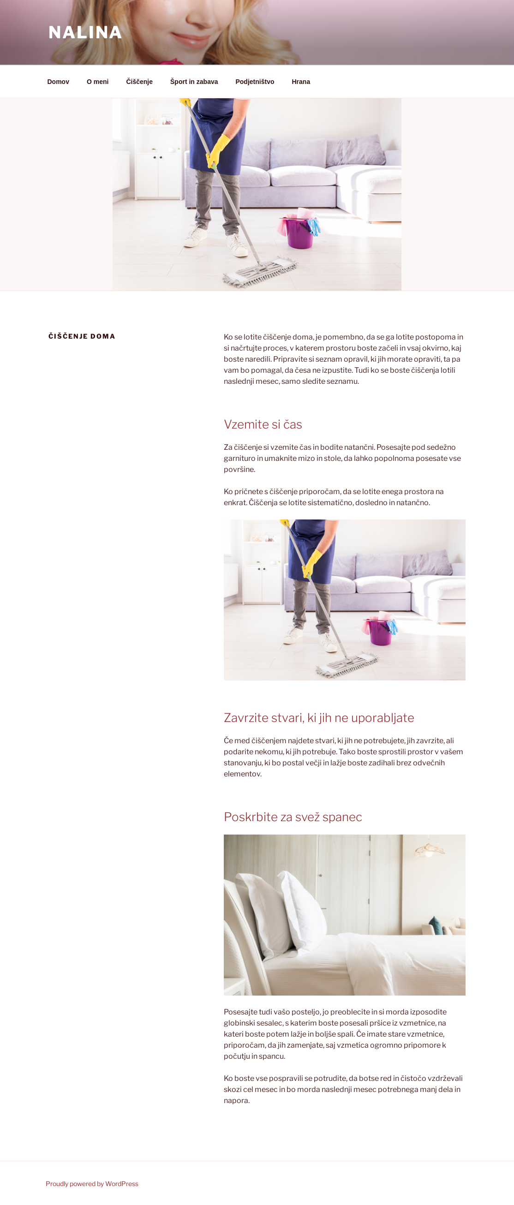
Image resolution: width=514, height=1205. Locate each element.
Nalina (85, 32)
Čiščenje (139, 81)
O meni (97, 81)
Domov (58, 81)
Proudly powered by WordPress (92, 1183)
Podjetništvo (254, 81)
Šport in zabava (194, 81)
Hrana (301, 81)
